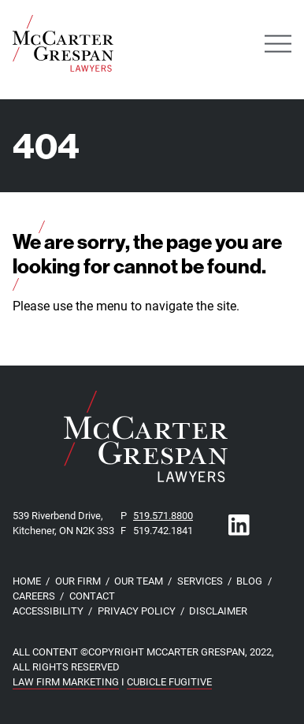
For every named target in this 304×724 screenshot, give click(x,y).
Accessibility (48, 610)
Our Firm (78, 580)
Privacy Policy (137, 610)
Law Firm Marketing (66, 681)
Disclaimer (218, 610)
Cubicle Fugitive (169, 681)
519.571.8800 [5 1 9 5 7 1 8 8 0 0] (163, 515)
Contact (92, 595)
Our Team (138, 580)
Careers (34, 595)
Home (27, 580)
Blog (249, 580)
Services (200, 580)
